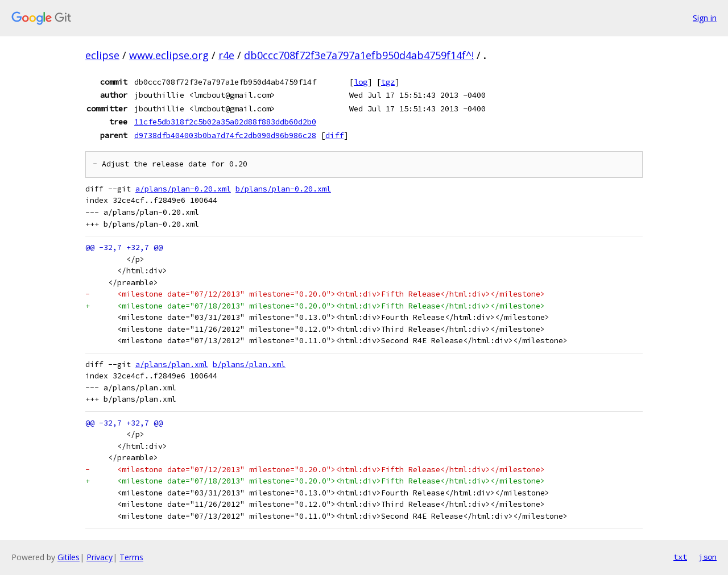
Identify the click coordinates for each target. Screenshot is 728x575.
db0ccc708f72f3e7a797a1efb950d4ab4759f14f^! (359, 55)
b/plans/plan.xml (249, 364)
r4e (226, 55)
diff (334, 135)
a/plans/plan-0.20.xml (183, 189)
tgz (388, 82)
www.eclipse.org (169, 55)
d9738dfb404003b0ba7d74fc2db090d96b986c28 (225, 135)
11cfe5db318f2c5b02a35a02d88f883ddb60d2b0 (225, 121)
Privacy (99, 557)
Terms (131, 557)
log (360, 82)
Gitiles (68, 557)
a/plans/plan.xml (171, 364)
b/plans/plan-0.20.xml (283, 189)
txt (680, 557)
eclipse (102, 55)
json (707, 557)
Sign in (705, 18)
